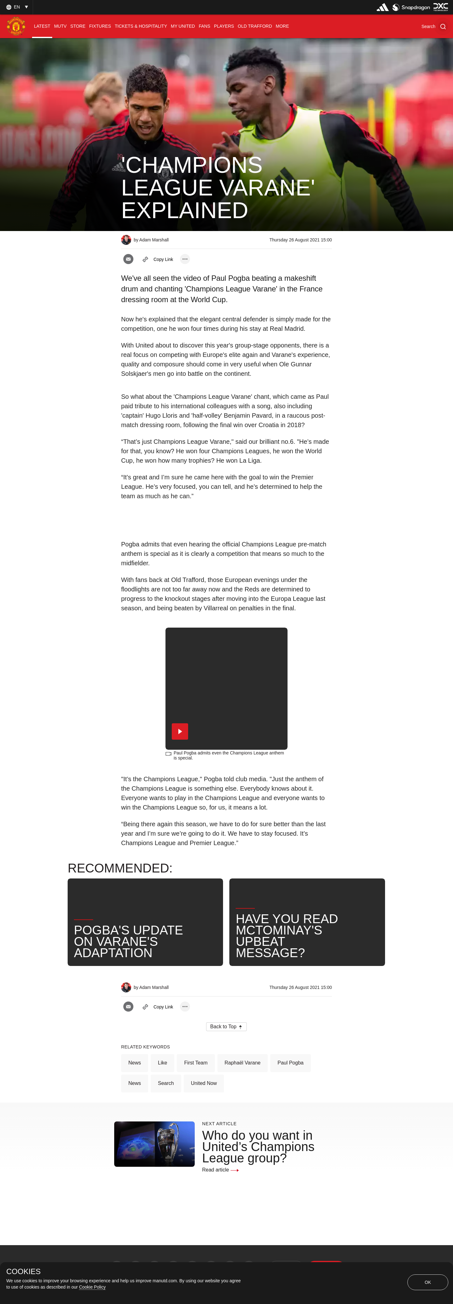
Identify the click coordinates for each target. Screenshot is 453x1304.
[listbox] (16, 7)
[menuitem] (42, 26)
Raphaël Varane (242, 1062)
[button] (435, 26)
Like (162, 1062)
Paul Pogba (290, 1062)
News (134, 1062)
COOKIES (23, 1271)
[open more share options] (185, 259)
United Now (204, 1083)
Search (166, 1083)
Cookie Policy (92, 1287)
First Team (195, 1062)
